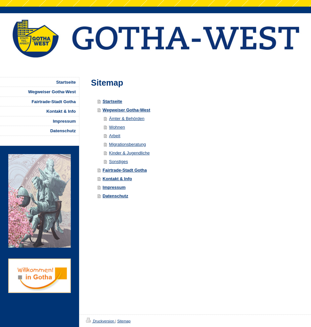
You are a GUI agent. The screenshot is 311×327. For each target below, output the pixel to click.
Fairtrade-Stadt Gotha (125, 170)
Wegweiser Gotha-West (126, 109)
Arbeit (114, 135)
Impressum (114, 187)
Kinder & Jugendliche (129, 152)
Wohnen (117, 127)
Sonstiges (118, 161)
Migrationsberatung (127, 144)
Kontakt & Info (117, 178)
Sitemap (123, 321)
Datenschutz (115, 195)
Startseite (112, 101)
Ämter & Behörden (127, 118)
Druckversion (100, 321)
